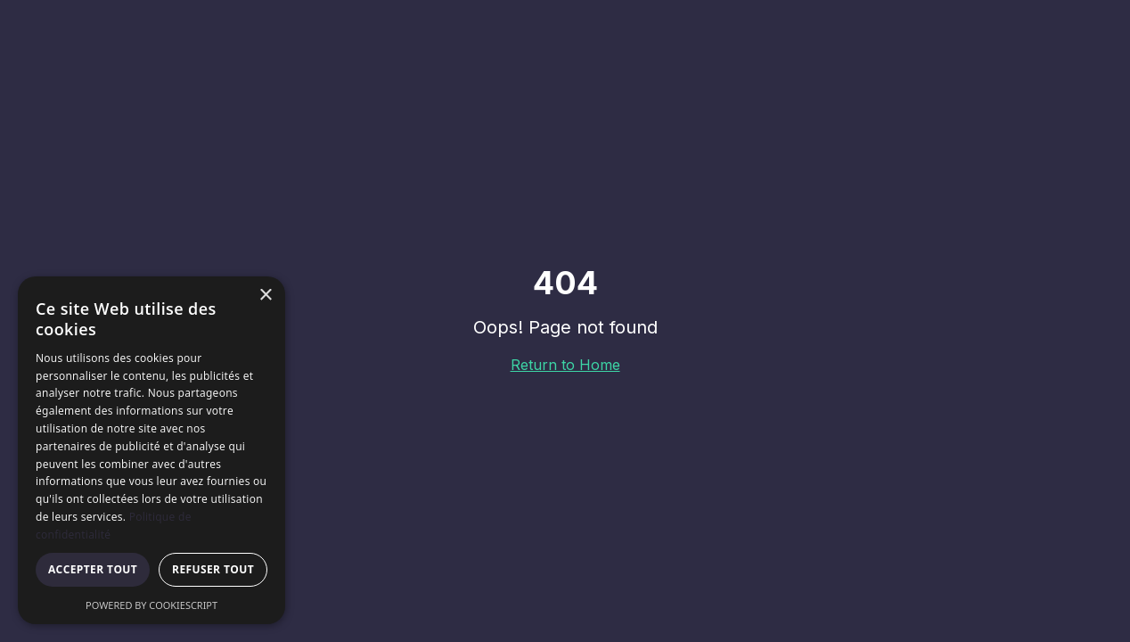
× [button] (265, 295)
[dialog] (151, 450)
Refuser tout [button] (213, 569)
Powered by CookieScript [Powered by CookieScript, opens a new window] (151, 605)
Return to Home (565, 365)
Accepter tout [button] (92, 569)
